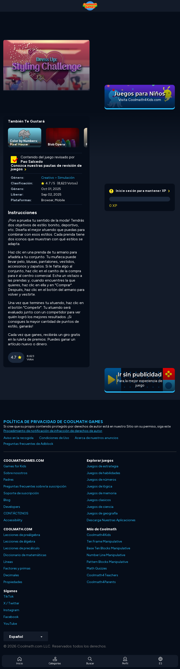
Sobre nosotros (15, 473)
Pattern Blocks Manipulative (107, 562)
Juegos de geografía (102, 513)
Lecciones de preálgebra (22, 535)
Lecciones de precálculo (22, 548)
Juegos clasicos (99, 500)
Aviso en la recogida (19, 438)
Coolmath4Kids (99, 535)
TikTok (9, 596)
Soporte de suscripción (21, 493)
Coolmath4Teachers (102, 575)
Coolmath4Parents (101, 582)
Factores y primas (17, 568)
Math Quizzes (97, 568)
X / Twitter (11, 603)
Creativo (47, 178)
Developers (12, 507)
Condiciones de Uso (54, 438)
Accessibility (13, 520)
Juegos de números (101, 480)
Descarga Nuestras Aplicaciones (111, 520)
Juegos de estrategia (102, 466)
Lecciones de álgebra (19, 541)
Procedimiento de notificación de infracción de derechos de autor (53, 431)
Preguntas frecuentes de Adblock (28, 444)
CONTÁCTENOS (16, 513)
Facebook (11, 617)
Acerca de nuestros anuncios (96, 438)
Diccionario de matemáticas (25, 555)
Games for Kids (15, 466)
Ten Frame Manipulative (104, 541)
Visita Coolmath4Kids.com (139, 100)
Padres (9, 480)
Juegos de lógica (99, 486)
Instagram (11, 610)
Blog (7, 500)
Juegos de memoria (101, 493)
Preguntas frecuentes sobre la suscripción (35, 486)
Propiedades (13, 582)
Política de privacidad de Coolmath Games (53, 421)
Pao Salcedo (32, 162)
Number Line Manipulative (106, 555)
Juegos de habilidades (103, 473)
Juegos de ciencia (100, 507)
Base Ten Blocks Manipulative (108, 548)
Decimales (11, 575)
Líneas (8, 562)
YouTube (10, 624)
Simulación (66, 178)
